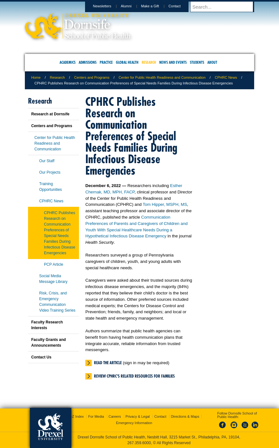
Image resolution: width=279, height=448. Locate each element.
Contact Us (41, 357)
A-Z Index (76, 416)
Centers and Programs (92, 77)
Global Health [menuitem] (127, 62)
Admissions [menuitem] (88, 62)
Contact (181, 6)
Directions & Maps (185, 416)
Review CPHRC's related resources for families (134, 376)
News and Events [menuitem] (173, 62)
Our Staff (46, 161)
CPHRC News (226, 77)
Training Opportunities (50, 187)
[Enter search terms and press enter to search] (225, 7)
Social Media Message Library (53, 279)
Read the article (108, 362)
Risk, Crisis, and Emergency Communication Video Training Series (57, 302)
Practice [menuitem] (106, 62)
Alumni (132, 6)
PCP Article (53, 264)
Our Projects (50, 172)
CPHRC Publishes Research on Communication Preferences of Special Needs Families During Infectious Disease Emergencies (59, 233)
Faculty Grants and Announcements (48, 342)
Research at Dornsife (50, 114)
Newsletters (108, 6)
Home (35, 77)
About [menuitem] (212, 62)
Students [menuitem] (197, 62)
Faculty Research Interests (47, 325)
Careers (115, 416)
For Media (96, 416)
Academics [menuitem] (67, 62)
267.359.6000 (139, 443)
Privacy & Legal (137, 416)
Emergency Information (134, 423)
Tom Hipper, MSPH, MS (165, 204)
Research (57, 77)
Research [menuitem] (149, 62)
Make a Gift (156, 6)
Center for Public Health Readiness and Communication (162, 77)
